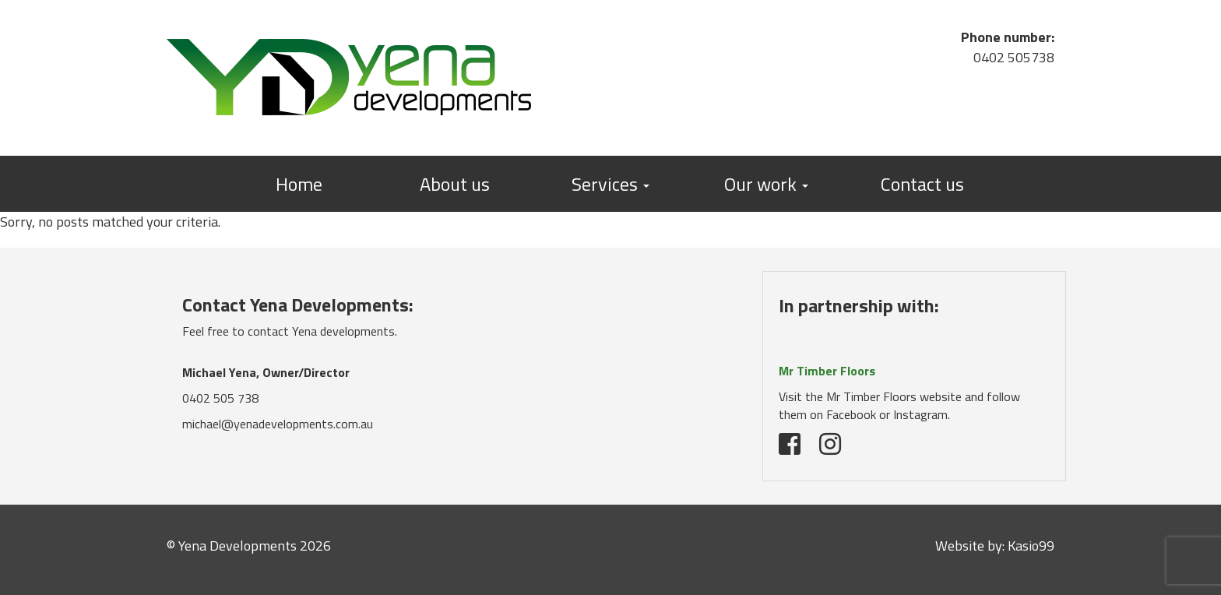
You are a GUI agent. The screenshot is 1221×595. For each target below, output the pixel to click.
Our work (766, 184)
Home (299, 184)
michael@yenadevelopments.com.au (277, 423)
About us (455, 184)
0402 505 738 (220, 398)
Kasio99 (1031, 545)
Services (610, 184)
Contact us (922, 184)
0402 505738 (1013, 57)
